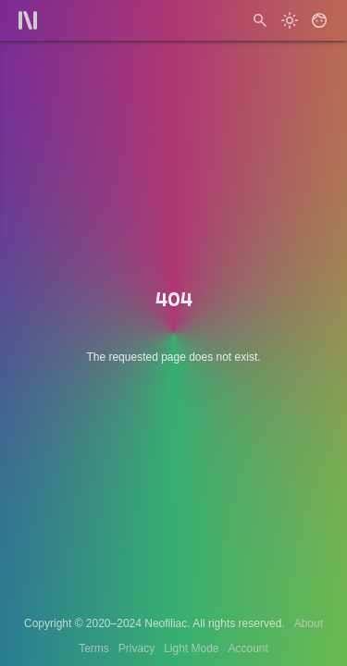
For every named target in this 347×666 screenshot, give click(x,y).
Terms (94, 648)
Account (248, 648)
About (308, 623)
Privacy (136, 648)
